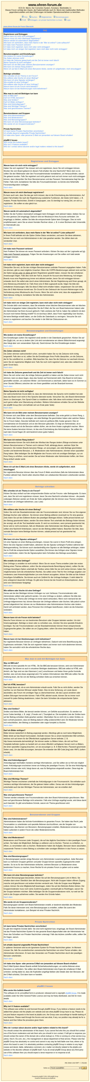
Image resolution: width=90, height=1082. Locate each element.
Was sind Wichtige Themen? (15, 106)
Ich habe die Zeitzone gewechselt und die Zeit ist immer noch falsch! (31, 60)
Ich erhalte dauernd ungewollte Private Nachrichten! (25, 133)
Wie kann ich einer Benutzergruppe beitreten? (22, 122)
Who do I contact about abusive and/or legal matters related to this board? (34, 147)
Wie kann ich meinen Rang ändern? (18, 67)
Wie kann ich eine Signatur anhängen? (19, 80)
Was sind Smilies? (11, 100)
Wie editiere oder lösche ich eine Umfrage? (21, 84)
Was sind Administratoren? (14, 115)
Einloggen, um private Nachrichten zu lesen (45, 20)
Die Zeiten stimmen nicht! (14, 58)
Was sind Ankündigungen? (14, 104)
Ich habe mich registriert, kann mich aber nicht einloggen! (27, 47)
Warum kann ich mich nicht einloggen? (19, 36)
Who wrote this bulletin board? (16, 142)
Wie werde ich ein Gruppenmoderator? (19, 124)
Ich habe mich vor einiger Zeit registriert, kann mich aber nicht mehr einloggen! (35, 49)
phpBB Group (71, 993)
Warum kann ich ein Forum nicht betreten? (21, 87)
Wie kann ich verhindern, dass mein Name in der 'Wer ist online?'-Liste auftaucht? (37, 43)
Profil (23, 20)
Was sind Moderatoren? (13, 118)
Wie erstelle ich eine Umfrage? (16, 82)
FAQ (24, 17)
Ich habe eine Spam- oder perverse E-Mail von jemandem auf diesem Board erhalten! (38, 135)
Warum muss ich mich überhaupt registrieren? (22, 38)
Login (67, 20)
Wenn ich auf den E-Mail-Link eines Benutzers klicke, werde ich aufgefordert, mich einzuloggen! (42, 69)
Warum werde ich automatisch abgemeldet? (21, 41)
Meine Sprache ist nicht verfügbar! (17, 62)
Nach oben (8, 187)
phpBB (41, 1076)
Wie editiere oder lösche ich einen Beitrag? (21, 78)
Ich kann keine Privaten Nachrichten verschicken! (24, 131)
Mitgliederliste (45, 17)
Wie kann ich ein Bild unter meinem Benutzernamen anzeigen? (29, 65)
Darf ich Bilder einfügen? (14, 102)
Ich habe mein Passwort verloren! (17, 45)
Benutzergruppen (61, 17)
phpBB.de (52, 1078)
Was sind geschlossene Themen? (17, 108)
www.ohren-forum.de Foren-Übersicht (18, 26)
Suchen (33, 17)
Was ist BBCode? (11, 96)
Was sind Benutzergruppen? (15, 120)
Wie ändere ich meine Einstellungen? (19, 56)
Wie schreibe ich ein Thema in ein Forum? (21, 76)
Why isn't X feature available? (16, 144)
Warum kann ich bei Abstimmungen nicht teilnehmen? (25, 89)
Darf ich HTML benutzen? (14, 98)
